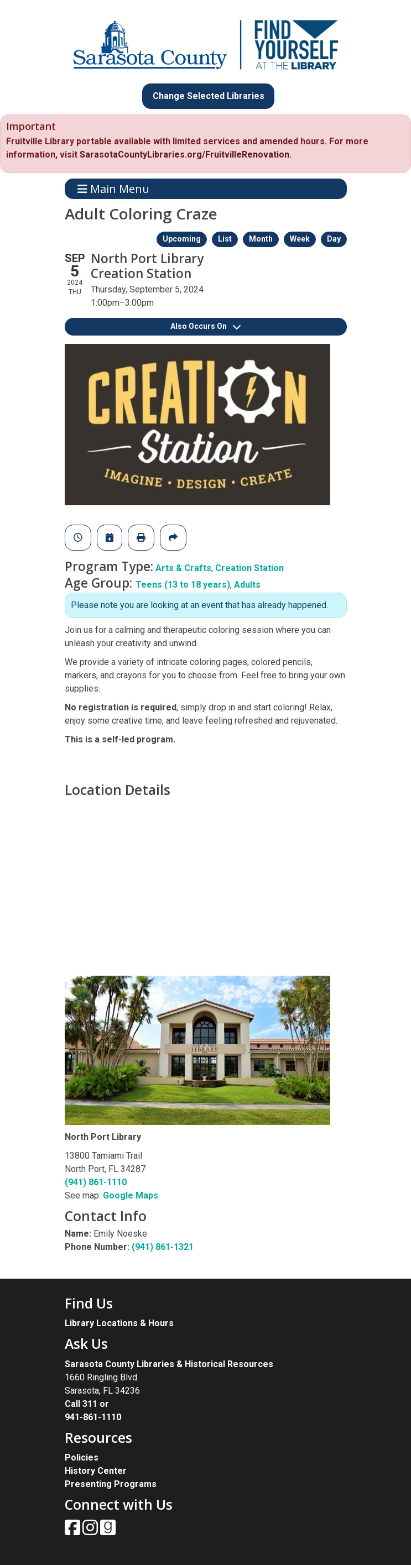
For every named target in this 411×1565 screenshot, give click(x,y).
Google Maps (130, 1195)
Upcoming (182, 238)
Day (334, 238)
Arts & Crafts (183, 568)
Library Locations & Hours (119, 1323)
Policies (81, 1457)
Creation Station (249, 568)
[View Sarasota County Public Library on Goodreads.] (108, 1531)
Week (300, 238)
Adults (247, 584)
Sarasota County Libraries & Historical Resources (169, 1364)
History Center (96, 1470)
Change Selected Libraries (208, 96)
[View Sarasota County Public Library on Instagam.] (91, 1531)
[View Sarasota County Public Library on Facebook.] (73, 1531)
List (225, 238)
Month (261, 238)
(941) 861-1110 (96, 1182)
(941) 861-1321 (163, 1247)
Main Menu (113, 188)
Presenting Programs (111, 1484)
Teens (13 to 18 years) (183, 584)
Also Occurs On (205, 326)
